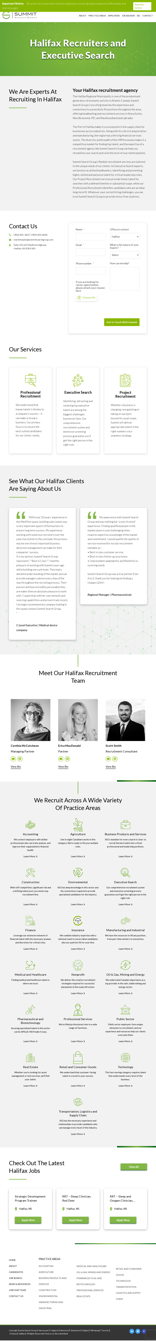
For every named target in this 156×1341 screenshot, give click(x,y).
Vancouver (43, 1331)
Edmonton (64, 1331)
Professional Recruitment (30, 394)
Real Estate (30, 1067)
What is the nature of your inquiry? (124, 246)
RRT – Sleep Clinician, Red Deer (76, 1199)
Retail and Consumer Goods (77, 1067)
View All (134, 1167)
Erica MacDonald (70, 745)
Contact (147, 15)
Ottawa (13, 1334)
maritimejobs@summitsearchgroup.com (34, 239)
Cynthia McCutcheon (26, 745)
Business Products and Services (125, 834)
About (82, 15)
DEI (138, 15)
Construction (30, 882)
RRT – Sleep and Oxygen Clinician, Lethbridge (121, 1199)
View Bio (17, 767)
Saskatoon (75, 1331)
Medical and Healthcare (30, 975)
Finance (30, 930)
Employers (114, 15)
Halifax (22, 1334)
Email (80, 245)
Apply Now (28, 1220)
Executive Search (78, 392)
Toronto (105, 1331)
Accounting (30, 834)
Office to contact (119, 229)
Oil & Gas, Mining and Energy (125, 975)
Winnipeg (94, 1331)
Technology (125, 1067)
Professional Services (78, 1019)
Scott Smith (114, 745)
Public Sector (125, 1019)
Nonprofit (78, 975)
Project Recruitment (125, 394)
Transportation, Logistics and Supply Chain (128, 1293)
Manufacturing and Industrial (125, 930)
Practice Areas (97, 15)
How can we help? (119, 263)
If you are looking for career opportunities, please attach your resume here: (90, 286)
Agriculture (78, 834)
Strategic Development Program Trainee (30, 1199)
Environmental (78, 882)
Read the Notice (141, 6)
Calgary (53, 1331)
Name (80, 229)
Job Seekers (128, 15)
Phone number (85, 263)
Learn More (30, 856)
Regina (85, 1331)
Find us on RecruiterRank (56, 1334)
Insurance (78, 930)
